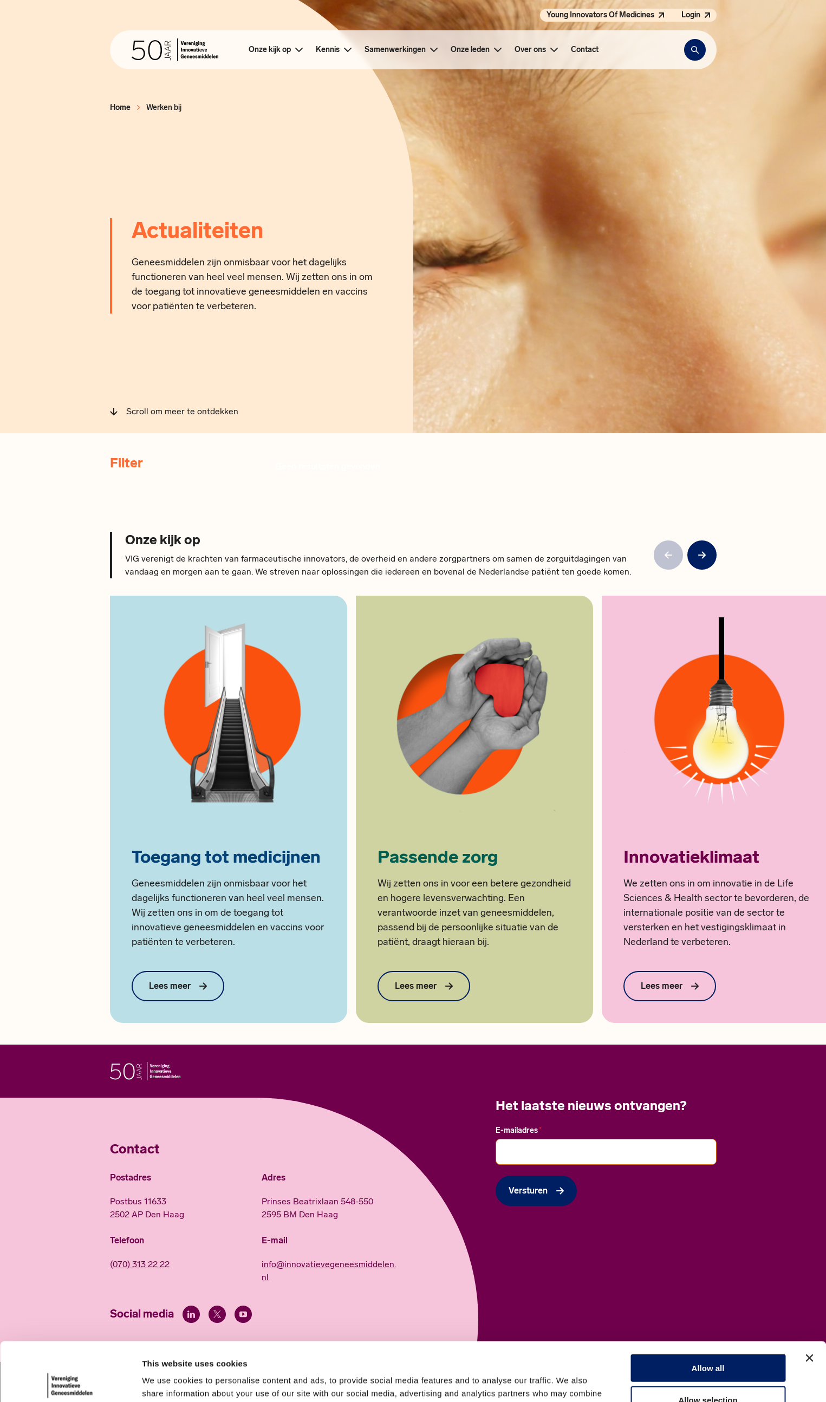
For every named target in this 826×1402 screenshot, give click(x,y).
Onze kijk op (270, 49)
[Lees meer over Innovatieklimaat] (669, 986)
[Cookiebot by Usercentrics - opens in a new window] (70, 1381)
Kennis (328, 49)
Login (690, 14)
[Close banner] (809, 1297)
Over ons (530, 49)
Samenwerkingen (395, 49)
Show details (568, 1380)
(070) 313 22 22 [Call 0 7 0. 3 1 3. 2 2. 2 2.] (140, 1264)
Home (120, 107)
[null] (702, 555)
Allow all (708, 1307)
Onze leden (470, 49)
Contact (585, 49)
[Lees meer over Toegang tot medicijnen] (178, 986)
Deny (708, 1370)
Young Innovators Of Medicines (600, 14)
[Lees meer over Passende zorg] (424, 986)
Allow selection (707, 1339)
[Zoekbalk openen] (695, 50)
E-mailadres (519, 1130)
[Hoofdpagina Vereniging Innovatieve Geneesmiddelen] (175, 49)
